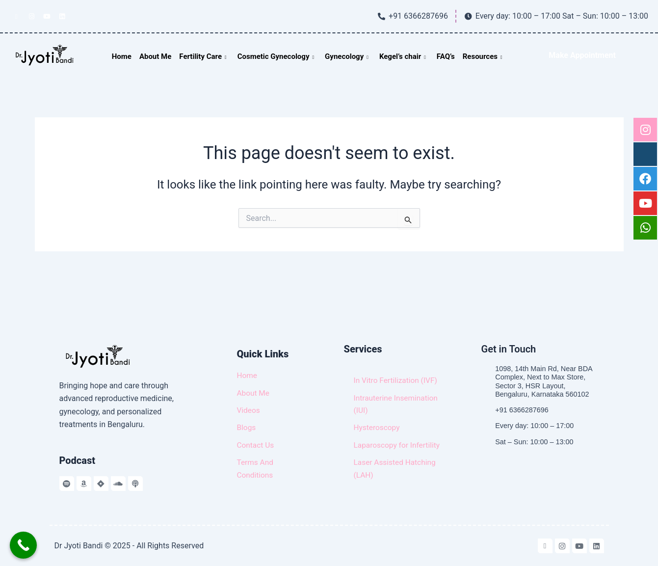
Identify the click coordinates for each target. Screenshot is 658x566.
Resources (482, 56)
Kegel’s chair (402, 56)
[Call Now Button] (23, 545)
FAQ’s (446, 56)
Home (122, 56)
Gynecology (346, 56)
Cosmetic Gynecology (275, 56)
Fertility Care (202, 56)
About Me (155, 56)
